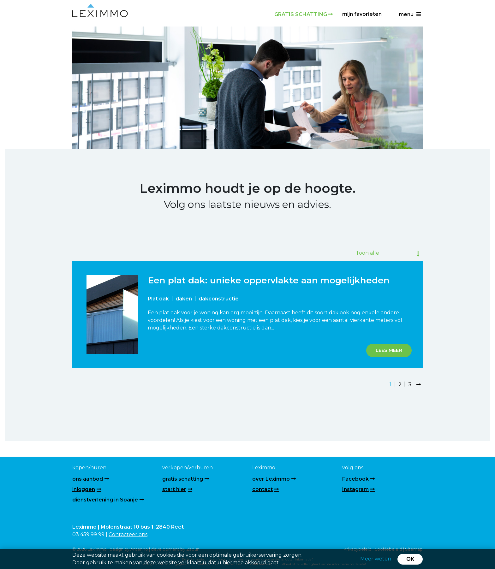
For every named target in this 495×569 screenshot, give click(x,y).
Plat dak (158, 299)
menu (410, 14)
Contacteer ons (128, 534)
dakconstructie (219, 299)
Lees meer (389, 350)
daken (184, 299)
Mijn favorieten (362, 14)
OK (410, 559)
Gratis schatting (303, 14)
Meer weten (375, 559)
